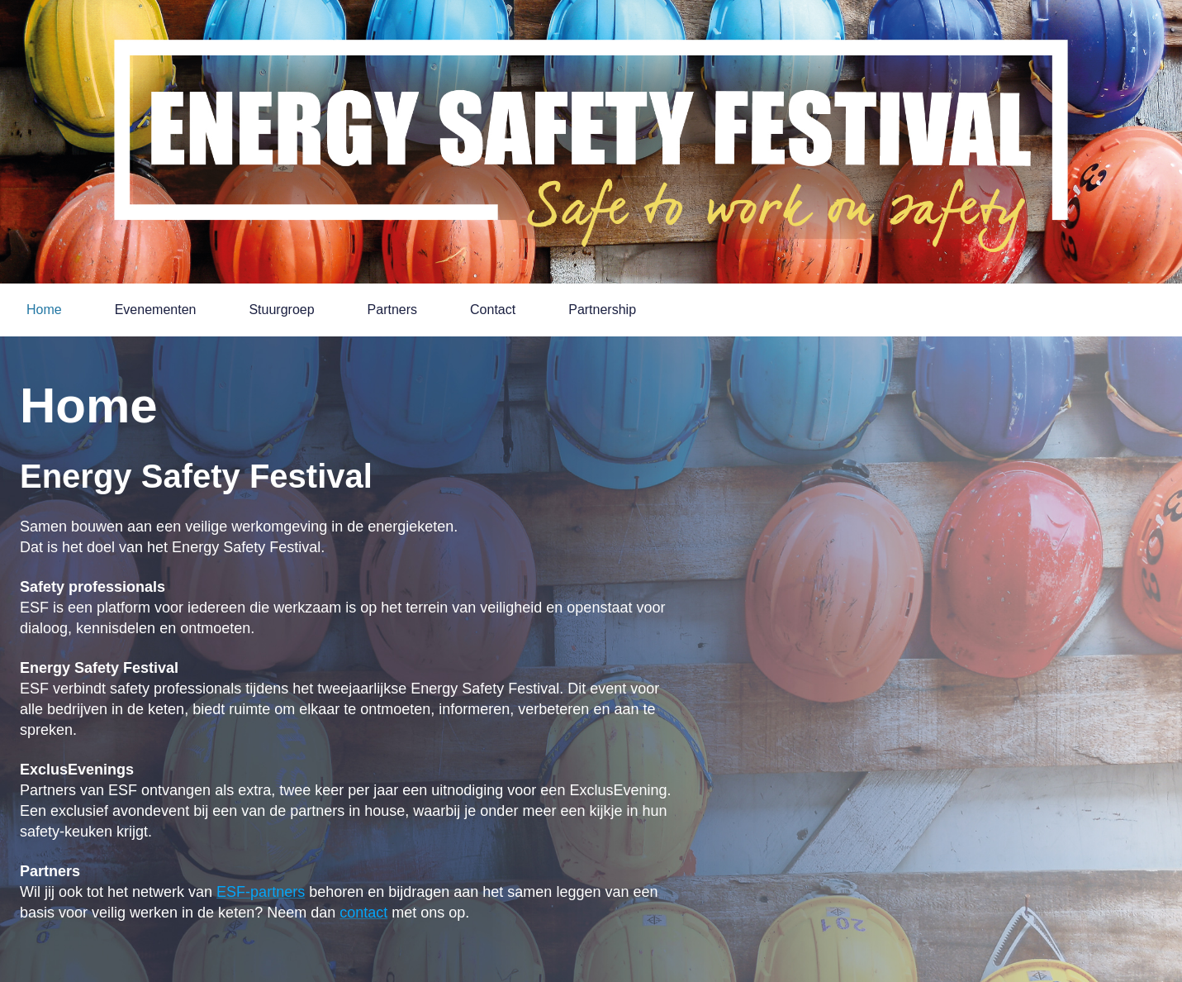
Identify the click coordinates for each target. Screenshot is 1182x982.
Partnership (602, 310)
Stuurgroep (281, 310)
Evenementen (156, 310)
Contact (492, 310)
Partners (392, 310)
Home (44, 310)
